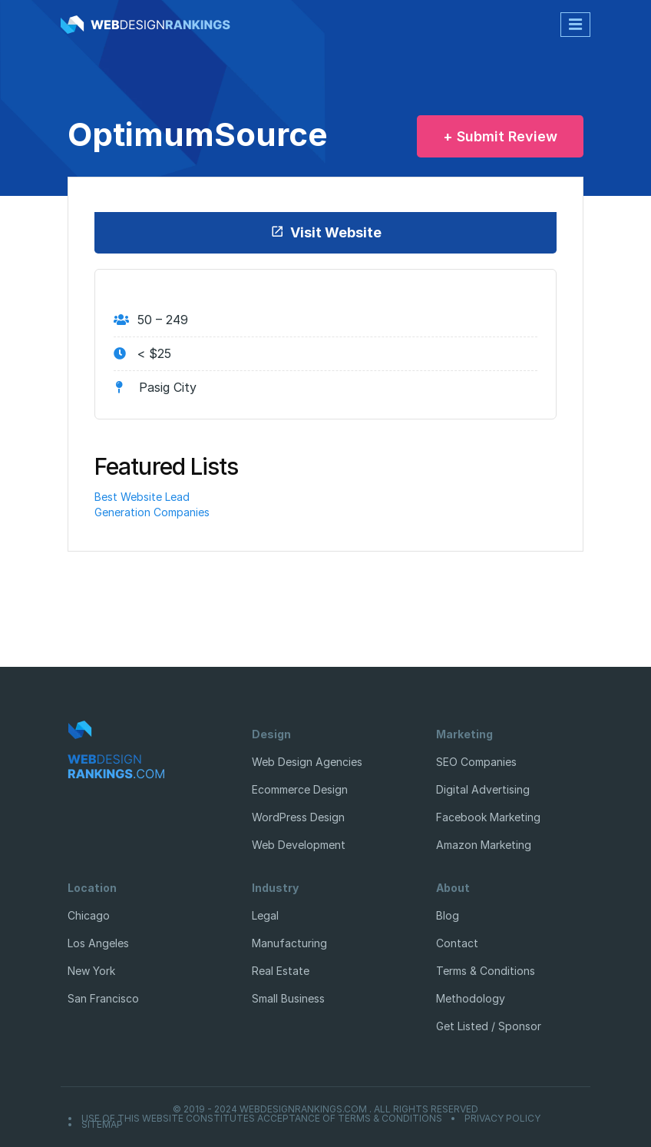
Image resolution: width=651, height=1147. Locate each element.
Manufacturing (289, 943)
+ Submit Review (500, 136)
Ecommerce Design (300, 789)
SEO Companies (476, 761)
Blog (447, 915)
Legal (265, 915)
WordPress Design (298, 817)
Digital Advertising (483, 789)
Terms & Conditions (485, 970)
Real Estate (280, 970)
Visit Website (326, 232)
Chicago (89, 915)
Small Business (288, 998)
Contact (457, 943)
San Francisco (103, 998)
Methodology (470, 998)
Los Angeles (98, 943)
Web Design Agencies (307, 761)
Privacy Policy (502, 1119)
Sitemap (102, 1125)
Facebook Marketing (488, 817)
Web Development (298, 844)
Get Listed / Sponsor (488, 1026)
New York (91, 970)
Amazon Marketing (483, 844)
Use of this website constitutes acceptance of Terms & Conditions (261, 1119)
